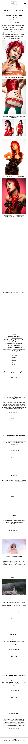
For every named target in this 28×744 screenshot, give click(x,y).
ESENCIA (14, 475)
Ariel (14, 515)
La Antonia (14, 634)
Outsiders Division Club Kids (14, 675)
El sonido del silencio (14, 597)
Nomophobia (14, 714)
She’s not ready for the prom (14, 436)
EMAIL (14, 364)
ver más (17, 412)
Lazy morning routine (14, 556)
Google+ (2, 743)
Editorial (14, 377)
